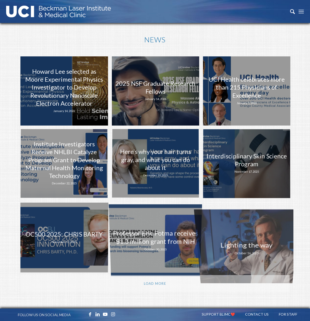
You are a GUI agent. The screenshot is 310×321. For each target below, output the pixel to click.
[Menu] (301, 11)
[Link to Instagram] (113, 314)
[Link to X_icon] (82, 314)
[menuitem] (290, 11)
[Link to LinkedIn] (97, 314)
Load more (155, 283)
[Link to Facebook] (90, 314)
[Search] (290, 11)
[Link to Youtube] (105, 314)
